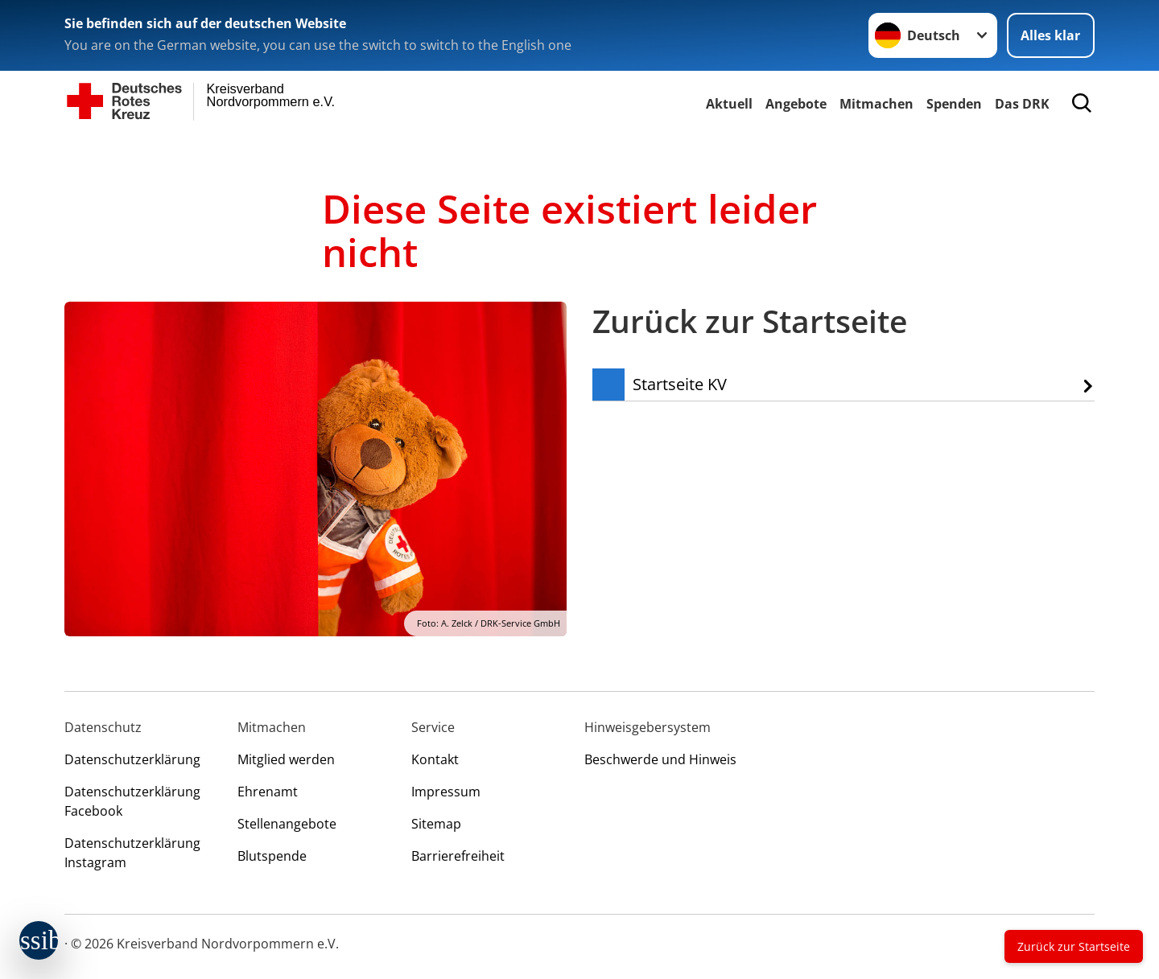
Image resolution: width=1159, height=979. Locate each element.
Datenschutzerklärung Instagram (132, 852)
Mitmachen (876, 104)
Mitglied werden (286, 759)
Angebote (796, 104)
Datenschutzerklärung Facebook (132, 801)
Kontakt (435, 759)
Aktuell (729, 104)
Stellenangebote (286, 824)
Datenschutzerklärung (132, 759)
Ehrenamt (267, 791)
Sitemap (436, 824)
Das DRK (1022, 104)
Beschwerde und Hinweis (660, 759)
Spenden (954, 104)
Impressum (446, 791)
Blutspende (272, 856)
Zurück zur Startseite (1073, 946)
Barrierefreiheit (458, 856)
